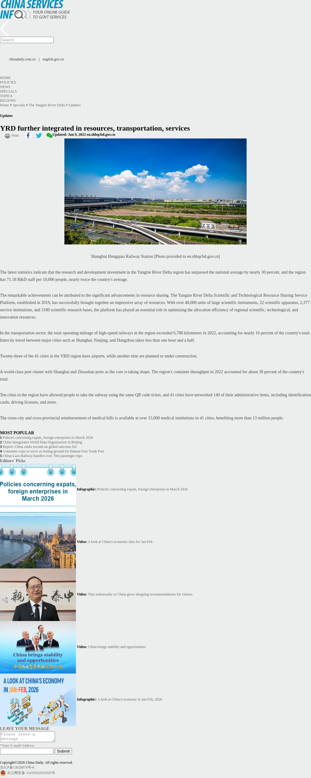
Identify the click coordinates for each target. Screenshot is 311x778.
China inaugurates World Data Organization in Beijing (42, 442)
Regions (8, 100)
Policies (8, 82)
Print (15, 135)
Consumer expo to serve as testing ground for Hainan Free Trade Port (53, 451)
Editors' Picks (13, 460)
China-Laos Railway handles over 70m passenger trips (42, 456)
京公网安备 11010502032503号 (31, 775)
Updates (74, 105)
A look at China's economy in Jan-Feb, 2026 (129, 699)
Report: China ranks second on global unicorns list (40, 447)
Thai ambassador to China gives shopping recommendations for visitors (140, 594)
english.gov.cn (53, 59)
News (5, 87)
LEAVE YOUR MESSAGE (25, 728)
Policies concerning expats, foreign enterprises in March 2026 (48, 437)
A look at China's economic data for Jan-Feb (120, 542)
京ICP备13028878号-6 (17, 769)
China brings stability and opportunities (117, 647)
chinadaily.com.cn (22, 59)
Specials (8, 91)
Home (5, 78)
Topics (6, 96)
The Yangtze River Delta (47, 105)
